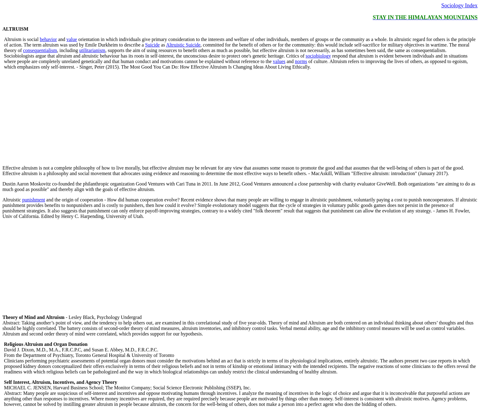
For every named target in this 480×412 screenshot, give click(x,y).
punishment (33, 199)
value (71, 39)
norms (301, 61)
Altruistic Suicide (183, 44)
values (279, 61)
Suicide (152, 44)
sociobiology (318, 55)
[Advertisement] (186, 117)
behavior (48, 39)
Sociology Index (459, 5)
